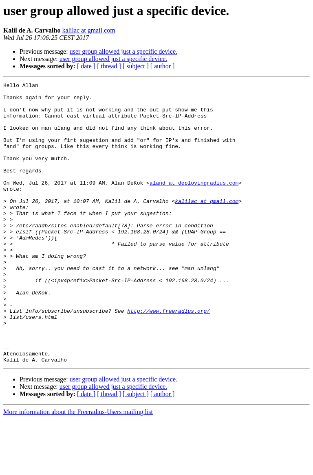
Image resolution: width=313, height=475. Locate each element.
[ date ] (86, 66)
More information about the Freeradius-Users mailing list (78, 467)
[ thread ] (109, 66)
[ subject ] (136, 66)
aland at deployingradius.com (194, 203)
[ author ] (162, 66)
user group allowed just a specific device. (123, 51)
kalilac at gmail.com (88, 30)
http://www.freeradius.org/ (168, 357)
